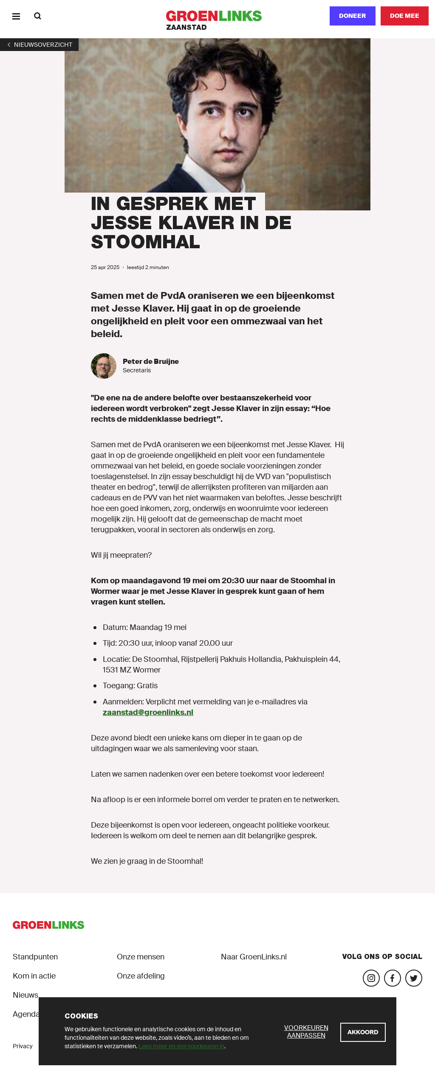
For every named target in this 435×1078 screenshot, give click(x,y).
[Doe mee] (405, 16)
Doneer (352, 16)
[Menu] (15, 16)
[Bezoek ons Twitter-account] (413, 978)
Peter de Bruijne (151, 361)
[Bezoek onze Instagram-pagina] (371, 978)
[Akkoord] (363, 1032)
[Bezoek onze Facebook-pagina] (392, 978)
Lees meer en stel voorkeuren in (181, 1046)
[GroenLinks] (217, 16)
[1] (39, 44)
